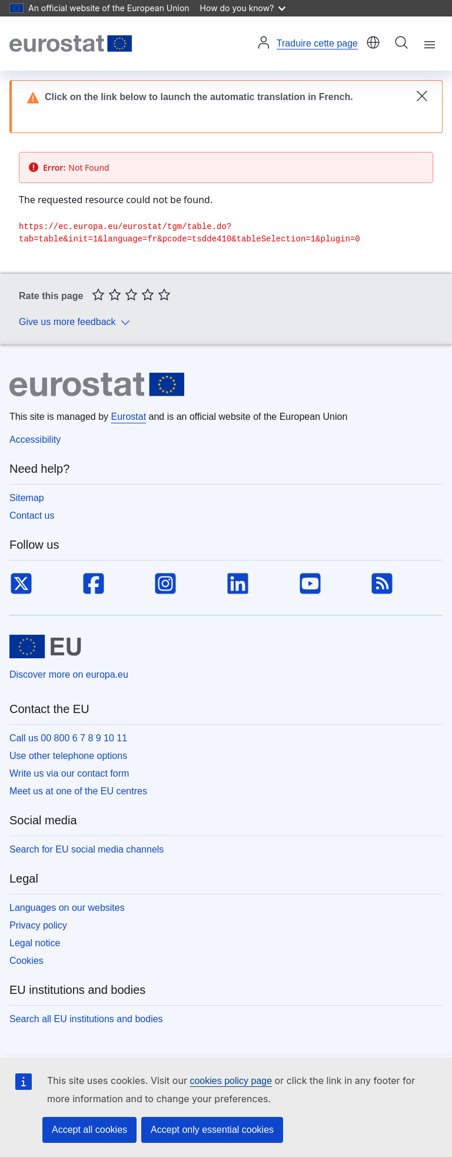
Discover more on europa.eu (68, 674)
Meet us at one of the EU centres (78, 791)
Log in (264, 42)
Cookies (26, 961)
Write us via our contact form (69, 773)
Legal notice (34, 943)
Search (401, 42)
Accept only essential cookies (212, 1130)
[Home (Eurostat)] (70, 43)
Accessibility (35, 440)
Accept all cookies (89, 1130)
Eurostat (129, 417)
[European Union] (45, 646)
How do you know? (243, 8)
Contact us (31, 515)
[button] (373, 44)
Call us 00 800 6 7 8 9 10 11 (68, 738)
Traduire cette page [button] (317, 43)
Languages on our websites (67, 908)
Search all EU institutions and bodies (86, 1019)
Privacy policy (38, 925)
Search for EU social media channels (86, 849)
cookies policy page (231, 1081)
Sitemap (26, 498)
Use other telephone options (68, 756)
